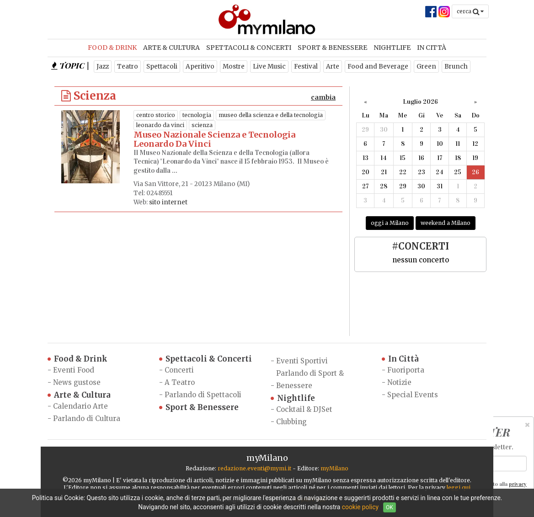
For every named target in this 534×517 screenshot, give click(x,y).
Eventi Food (73, 370)
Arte (332, 66)
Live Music (269, 66)
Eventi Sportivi (302, 361)
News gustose (77, 382)
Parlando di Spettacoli (203, 394)
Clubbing (291, 421)
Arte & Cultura (171, 47)
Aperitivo (200, 66)
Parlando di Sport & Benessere (310, 379)
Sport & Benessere (332, 47)
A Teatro (180, 382)
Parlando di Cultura (86, 418)
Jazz (102, 66)
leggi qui (458, 487)
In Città (431, 47)
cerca (470, 11)
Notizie (399, 382)
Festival (306, 66)
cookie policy (360, 507)
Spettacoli (161, 66)
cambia (323, 97)
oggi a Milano (390, 222)
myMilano (334, 468)
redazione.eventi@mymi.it (254, 468)
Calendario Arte (80, 406)
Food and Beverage (377, 66)
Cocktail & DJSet (304, 409)
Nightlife (392, 47)
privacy (518, 484)
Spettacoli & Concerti (248, 47)
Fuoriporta (405, 370)
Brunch (456, 66)
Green (426, 66)
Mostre (234, 66)
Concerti (179, 370)
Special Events (412, 394)
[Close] (527, 424)
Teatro (127, 66)
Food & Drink (112, 47)
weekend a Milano (445, 222)
